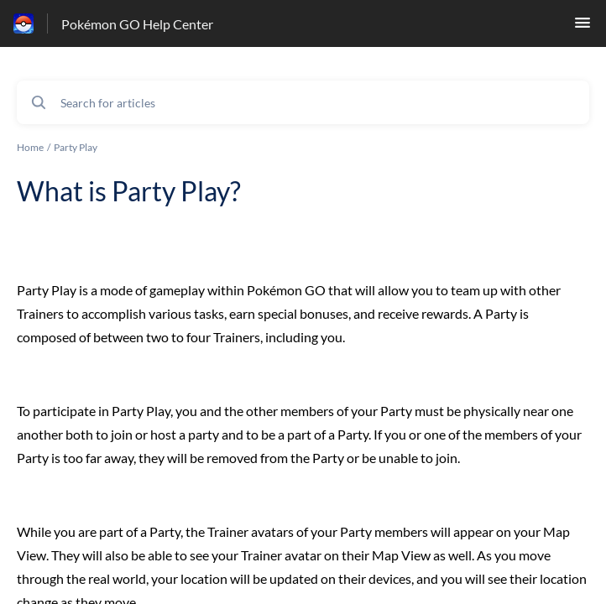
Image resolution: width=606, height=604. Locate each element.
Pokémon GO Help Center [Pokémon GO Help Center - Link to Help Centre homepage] (137, 24)
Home (30, 147)
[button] (582, 27)
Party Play (75, 147)
